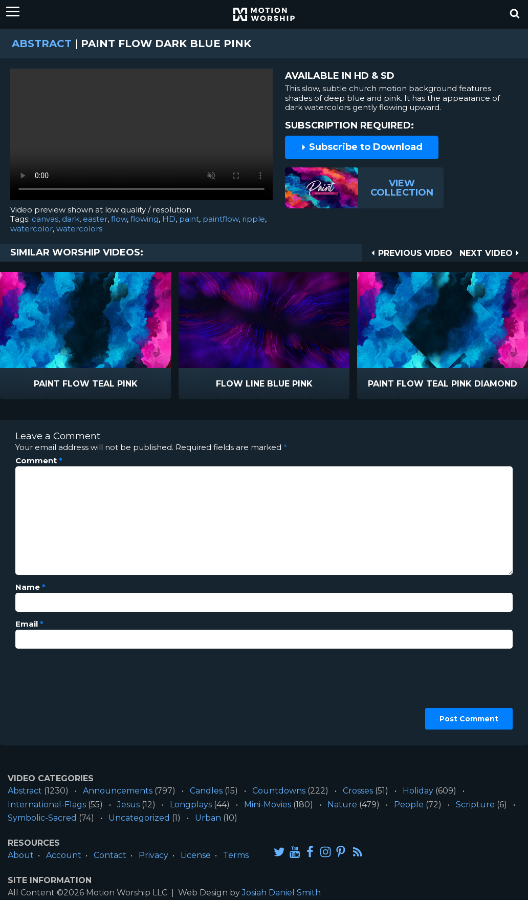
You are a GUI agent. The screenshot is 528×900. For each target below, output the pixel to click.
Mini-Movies (267, 804)
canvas (45, 219)
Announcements (117, 791)
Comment (38, 460)
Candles (206, 791)
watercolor (31, 228)
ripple (253, 219)
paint (189, 219)
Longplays (191, 804)
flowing (144, 219)
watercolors (79, 228)
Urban (208, 818)
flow (119, 219)
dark (70, 219)
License (196, 855)
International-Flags (47, 804)
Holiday (418, 791)
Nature (342, 804)
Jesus (128, 804)
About (21, 855)
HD (168, 219)
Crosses (358, 791)
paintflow (220, 219)
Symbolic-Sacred (42, 818)
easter (95, 219)
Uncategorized (139, 818)
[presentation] (57, 693)
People (409, 804)
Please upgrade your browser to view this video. (141, 137)
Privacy (153, 855)
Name (30, 587)
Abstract (42, 43)
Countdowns (278, 791)
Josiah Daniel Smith (281, 892)
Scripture (475, 804)
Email (29, 624)
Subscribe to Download (362, 147)
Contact (110, 855)
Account (63, 855)
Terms (236, 855)
